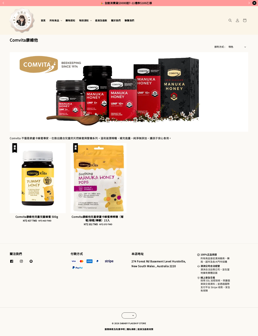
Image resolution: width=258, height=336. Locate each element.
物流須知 (84, 20)
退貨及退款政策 (145, 329)
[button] (230, 20)
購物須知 (70, 20)
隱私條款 (131, 329)
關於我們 (116, 20)
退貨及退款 (101, 20)
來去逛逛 (144, 3)
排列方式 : (219, 46)
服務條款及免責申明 (115, 329)
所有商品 (54, 20)
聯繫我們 (129, 20)
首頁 (43, 20)
